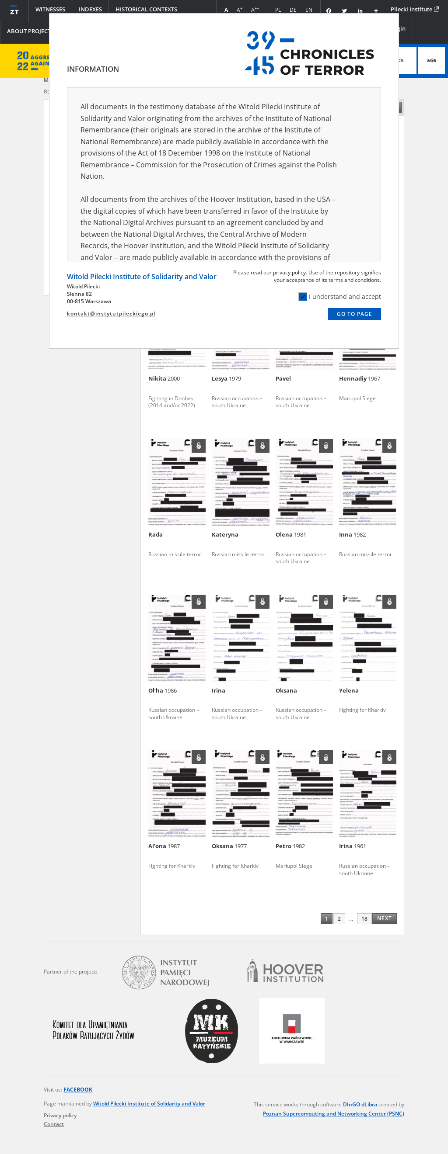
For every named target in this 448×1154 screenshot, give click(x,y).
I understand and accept (339, 296)
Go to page (354, 314)
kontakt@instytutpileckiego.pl (111, 313)
